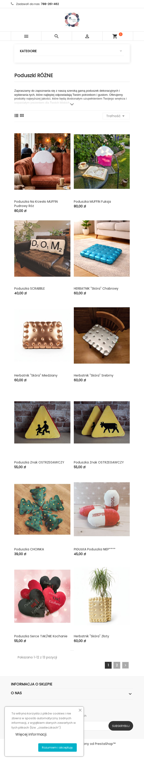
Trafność (116, 116)
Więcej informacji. (31, 734)
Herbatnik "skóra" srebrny (93, 375)
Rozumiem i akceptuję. (57, 747)
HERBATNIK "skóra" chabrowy (96, 288)
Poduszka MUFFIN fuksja (92, 201)
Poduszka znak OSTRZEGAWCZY (39, 462)
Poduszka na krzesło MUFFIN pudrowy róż (36, 203)
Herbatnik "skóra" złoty (91, 636)
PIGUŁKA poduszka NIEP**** (94, 549)
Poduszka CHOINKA (29, 549)
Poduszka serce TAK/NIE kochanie (40, 636)
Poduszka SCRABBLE (29, 288)
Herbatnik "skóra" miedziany (36, 375)
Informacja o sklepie (31, 684)
